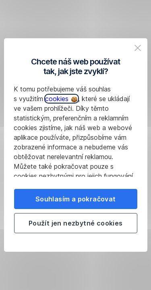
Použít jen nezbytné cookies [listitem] (76, 223)
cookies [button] (61, 99)
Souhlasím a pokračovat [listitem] (75, 199)
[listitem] (137, 48)
